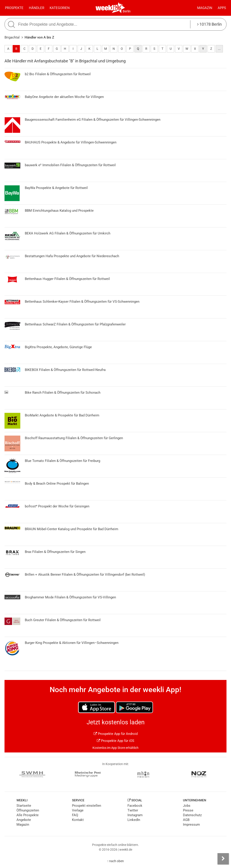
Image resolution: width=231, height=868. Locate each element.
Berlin (127, 11)
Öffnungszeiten (27, 810)
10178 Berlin (209, 24)
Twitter (132, 810)
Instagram (135, 815)
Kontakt (78, 820)
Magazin (204, 8)
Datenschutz (192, 815)
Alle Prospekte (27, 815)
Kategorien (60, 8)
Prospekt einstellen (86, 806)
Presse (188, 810)
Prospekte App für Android (116, 734)
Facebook (134, 806)
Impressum (191, 825)
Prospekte (14, 8)
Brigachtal (12, 37)
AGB (186, 820)
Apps (222, 8)
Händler (36, 8)
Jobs (186, 806)
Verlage (77, 810)
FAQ (75, 815)
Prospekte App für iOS (115, 741)
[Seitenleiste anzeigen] (223, 858)
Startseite (23, 806)
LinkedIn (133, 820)
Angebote (23, 820)
